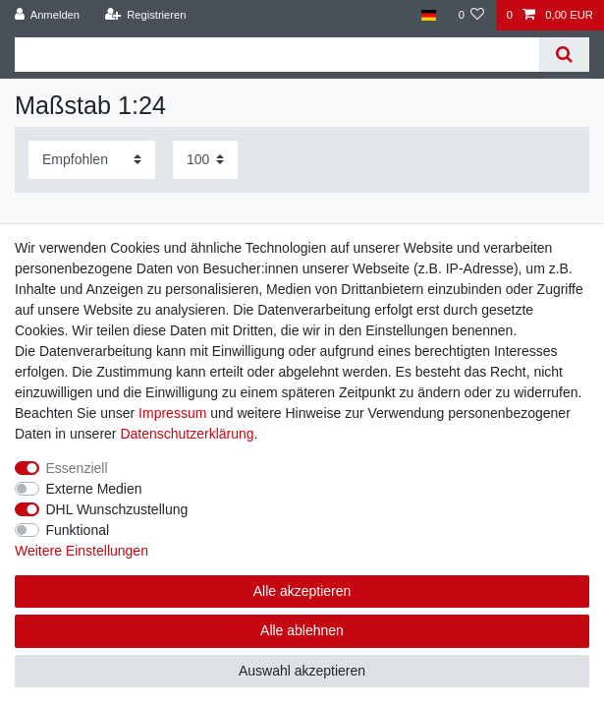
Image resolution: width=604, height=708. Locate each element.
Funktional (78, 530)
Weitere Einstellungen (81, 551)
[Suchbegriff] (277, 54)
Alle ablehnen (302, 630)
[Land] (429, 15)
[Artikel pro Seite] (205, 160)
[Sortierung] (91, 160)
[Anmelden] (47, 15)
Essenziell (77, 468)
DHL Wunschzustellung (117, 509)
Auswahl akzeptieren (302, 670)
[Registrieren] (144, 15)
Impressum (172, 413)
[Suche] (564, 54)
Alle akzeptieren (302, 591)
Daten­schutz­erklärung (186, 434)
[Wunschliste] (471, 15)
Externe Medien (94, 489)
